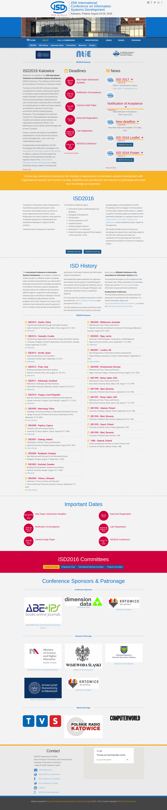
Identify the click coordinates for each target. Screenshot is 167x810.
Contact (92, 45)
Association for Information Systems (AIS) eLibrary (41, 151)
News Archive (111, 168)
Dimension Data (83, 602)
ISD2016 (33, 45)
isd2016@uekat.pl (43, 770)
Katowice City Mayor (124, 604)
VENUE (109, 40)
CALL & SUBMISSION (66, 40)
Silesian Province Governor (83, 657)
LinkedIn (39, 788)
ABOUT (45, 40)
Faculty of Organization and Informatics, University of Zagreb (69, 801)
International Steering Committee (120, 306)
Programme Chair (68, 567)
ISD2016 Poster (125, 160)
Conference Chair (51, 567)
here (79, 303)
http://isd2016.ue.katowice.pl (47, 774)
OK (127, 759)
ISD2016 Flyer (125, 145)
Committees (71, 45)
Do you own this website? (104, 760)
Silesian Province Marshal (124, 654)
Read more (27, 170)
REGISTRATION (91, 40)
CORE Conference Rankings (85, 301)
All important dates (71, 153)
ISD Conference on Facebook (47, 779)
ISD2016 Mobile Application (46, 792)
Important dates (57, 45)
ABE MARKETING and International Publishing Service (43, 613)
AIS (135, 275)
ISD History (43, 45)
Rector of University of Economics (43, 689)
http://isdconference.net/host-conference (120, 303)
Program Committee (114, 567)
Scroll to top (131, 801)
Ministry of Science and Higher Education (43, 657)
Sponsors (82, 45)
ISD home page (125, 285)
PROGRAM (136, 40)
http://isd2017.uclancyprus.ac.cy (125, 89)
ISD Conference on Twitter (46, 783)
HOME (31, 40)
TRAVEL (121, 40)
